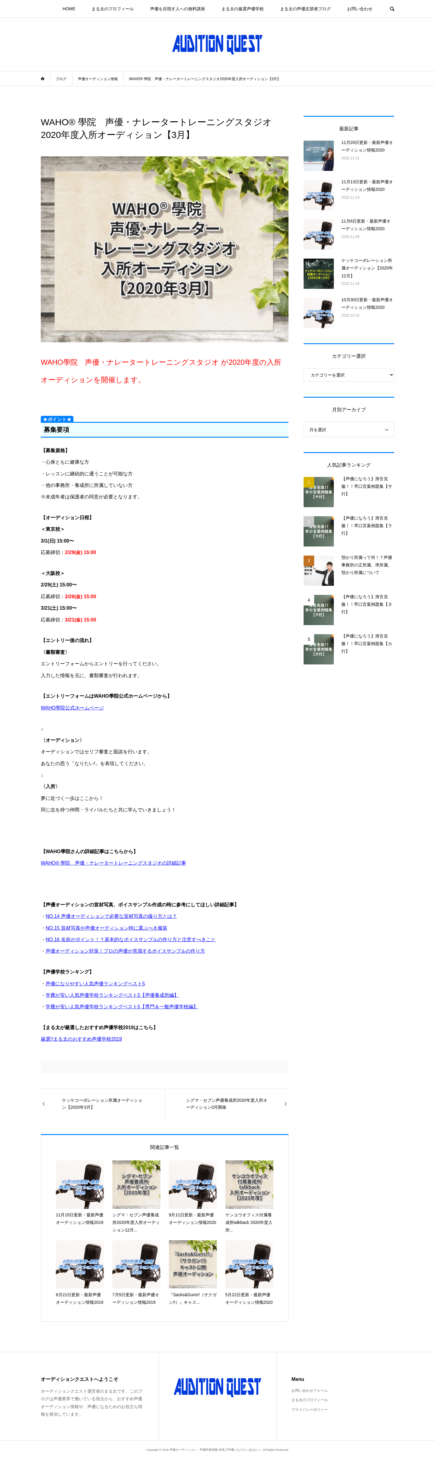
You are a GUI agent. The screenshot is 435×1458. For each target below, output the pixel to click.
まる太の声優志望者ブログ (305, 8)
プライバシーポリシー (310, 1409)
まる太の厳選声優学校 (242, 8)
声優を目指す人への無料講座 (177, 8)
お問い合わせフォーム (310, 1390)
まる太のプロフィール (113, 8)
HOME (69, 8)
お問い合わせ (359, 8)
